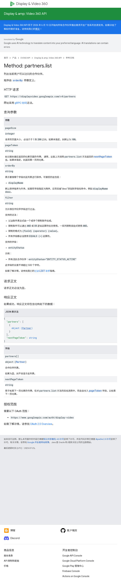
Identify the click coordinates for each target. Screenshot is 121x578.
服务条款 (8, 555)
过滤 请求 (42, 271)
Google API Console (72, 555)
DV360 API (25, 58)
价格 (6, 566)
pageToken (95, 390)
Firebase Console (71, 571)
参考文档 (70, 58)
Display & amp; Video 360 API (25, 14)
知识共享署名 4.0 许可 (53, 439)
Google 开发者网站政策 (38, 442)
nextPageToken (103, 156)
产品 (14, 58)
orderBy (18, 80)
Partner (26, 328)
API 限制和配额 (11, 561)
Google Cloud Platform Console (78, 561)
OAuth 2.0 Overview (41, 423)
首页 (6, 58)
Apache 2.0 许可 (103, 439)
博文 (37, 29)
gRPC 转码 (21, 102)
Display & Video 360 (32, 4)
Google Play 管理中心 (73, 566)
